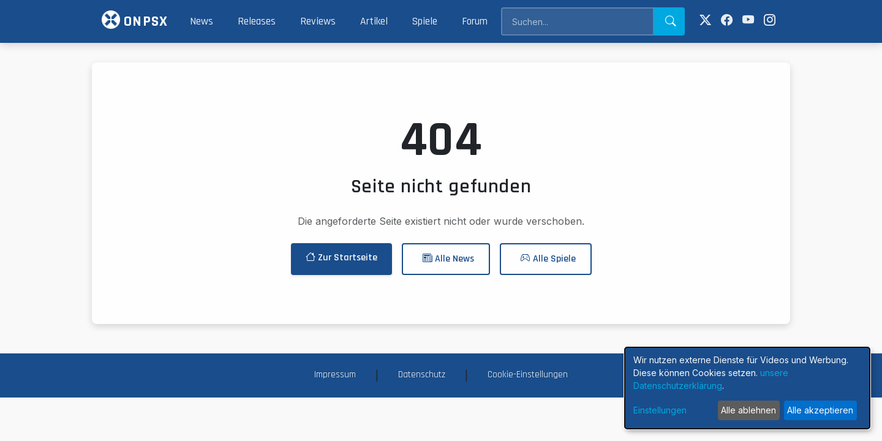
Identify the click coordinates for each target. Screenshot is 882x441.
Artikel (374, 21)
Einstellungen (660, 410)
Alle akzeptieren (820, 410)
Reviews (318, 21)
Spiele (424, 21)
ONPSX (135, 20)
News (201, 21)
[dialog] (747, 388)
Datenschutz (421, 374)
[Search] (577, 21)
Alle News (448, 258)
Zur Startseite (341, 257)
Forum (475, 21)
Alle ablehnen (748, 410)
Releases (257, 21)
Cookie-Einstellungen (528, 374)
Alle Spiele (548, 258)
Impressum (335, 374)
